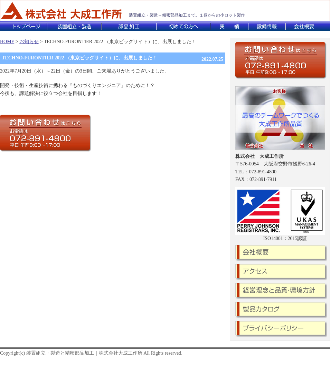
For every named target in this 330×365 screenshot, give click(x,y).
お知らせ (29, 41)
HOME (7, 41)
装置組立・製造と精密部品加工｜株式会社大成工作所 (84, 353)
